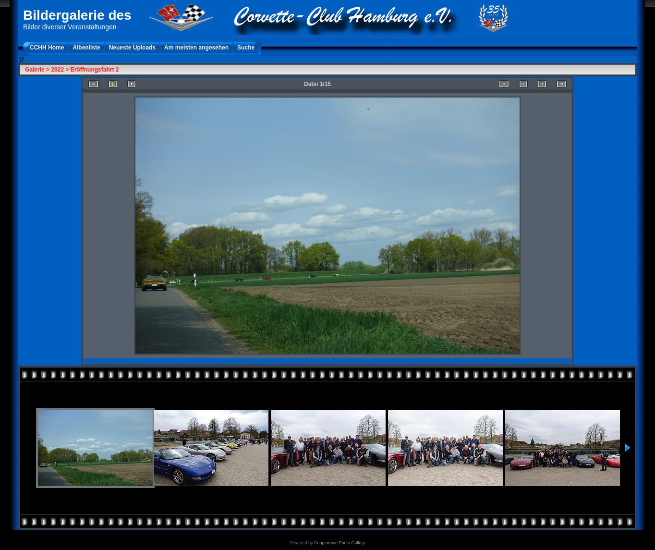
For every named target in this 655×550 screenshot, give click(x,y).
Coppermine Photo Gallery (339, 542)
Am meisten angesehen (196, 47)
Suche (246, 47)
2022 (57, 69)
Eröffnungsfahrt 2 (95, 69)
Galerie (35, 69)
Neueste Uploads (132, 47)
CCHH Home (47, 47)
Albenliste (86, 47)
